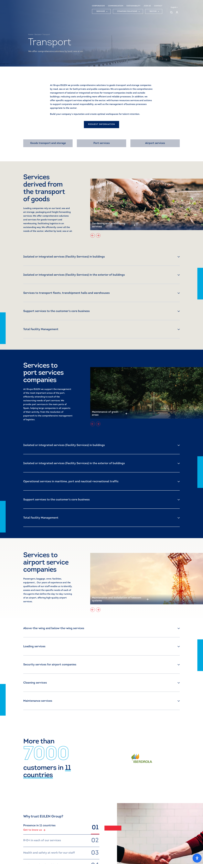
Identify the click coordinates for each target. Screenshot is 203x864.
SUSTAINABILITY (133, 6)
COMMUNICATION (115, 6)
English (174, 8)
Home (30, 34)
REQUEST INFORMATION (101, 124)
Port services (101, 143)
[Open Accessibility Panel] (197, 858)
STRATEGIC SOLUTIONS (128, 12)
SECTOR (154, 12)
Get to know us (34, 830)
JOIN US (147, 6)
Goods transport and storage (48, 143)
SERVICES (101, 12)
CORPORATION (98, 6)
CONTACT (158, 6)
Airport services (155, 143)
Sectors (38, 34)
